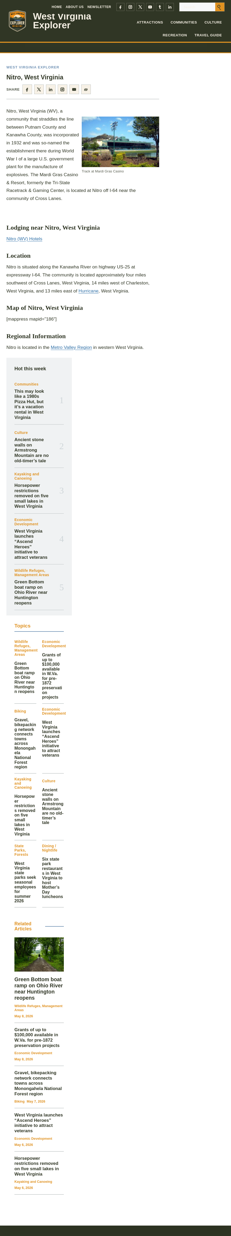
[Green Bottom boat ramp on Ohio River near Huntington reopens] (39, 954)
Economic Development (26, 522)
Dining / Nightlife (49, 848)
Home (57, 7)
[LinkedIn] (170, 7)
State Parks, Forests (21, 850)
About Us (75, 7)
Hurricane (89, 291)
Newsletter (99, 7)
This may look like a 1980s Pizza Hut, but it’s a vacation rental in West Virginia (29, 404)
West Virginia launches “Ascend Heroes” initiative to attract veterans (31, 544)
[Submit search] (219, 7)
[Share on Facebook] (27, 89)
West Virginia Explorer (62, 21)
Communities (184, 22)
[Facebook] (120, 7)
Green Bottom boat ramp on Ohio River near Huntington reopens (31, 592)
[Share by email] (74, 89)
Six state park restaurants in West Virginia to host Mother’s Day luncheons (52, 878)
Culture (213, 22)
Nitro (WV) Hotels (24, 238)
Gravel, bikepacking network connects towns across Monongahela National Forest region (25, 743)
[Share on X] (39, 89)
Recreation (175, 35)
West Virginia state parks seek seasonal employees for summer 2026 (25, 882)
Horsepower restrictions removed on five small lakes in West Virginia (31, 496)
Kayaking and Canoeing (26, 476)
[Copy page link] (86, 89)
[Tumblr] (160, 7)
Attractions (150, 22)
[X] (140, 7)
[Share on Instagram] (62, 89)
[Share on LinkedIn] (51, 89)
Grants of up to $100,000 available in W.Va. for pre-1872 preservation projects (52, 676)
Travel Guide (208, 35)
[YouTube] (150, 7)
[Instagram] (130, 7)
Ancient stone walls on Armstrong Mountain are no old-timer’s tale (31, 450)
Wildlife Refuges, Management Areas (31, 573)
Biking (20, 711)
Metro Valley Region (71, 347)
